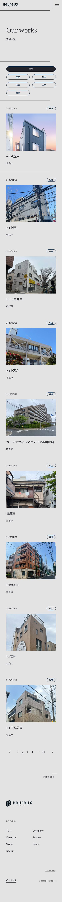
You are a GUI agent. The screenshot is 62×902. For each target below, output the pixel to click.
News (36, 844)
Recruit (10, 851)
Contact (11, 880)
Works (9, 844)
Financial (11, 837)
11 (43, 752)
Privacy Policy (50, 870)
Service (37, 837)
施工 (44, 76)
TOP (8, 830)
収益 (18, 84)
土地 (44, 84)
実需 (18, 92)
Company (38, 830)
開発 (18, 76)
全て (31, 68)
